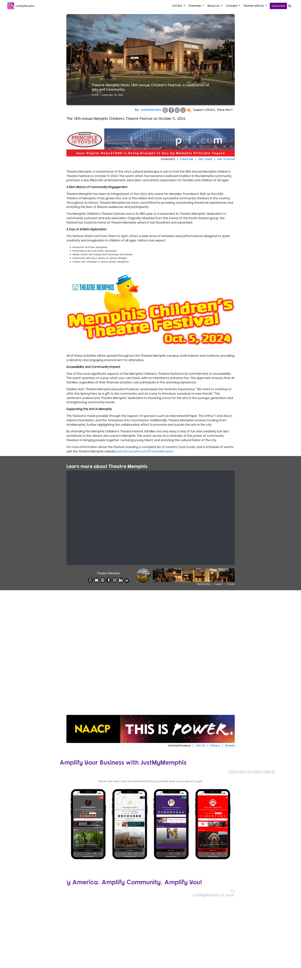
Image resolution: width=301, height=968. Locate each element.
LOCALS (177, 6)
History (215, 746)
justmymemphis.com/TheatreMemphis (145, 451)
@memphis (168, 159)
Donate (230, 746)
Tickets (231, 584)
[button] (126, 580)
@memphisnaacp (179, 746)
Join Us (200, 746)
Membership (203, 584)
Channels (195, 6)
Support (218, 584)
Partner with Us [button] (254, 6)
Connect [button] (232, 6)
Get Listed (205, 159)
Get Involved (226, 159)
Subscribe (278, 6)
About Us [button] (213, 6)
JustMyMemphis (150, 110)
